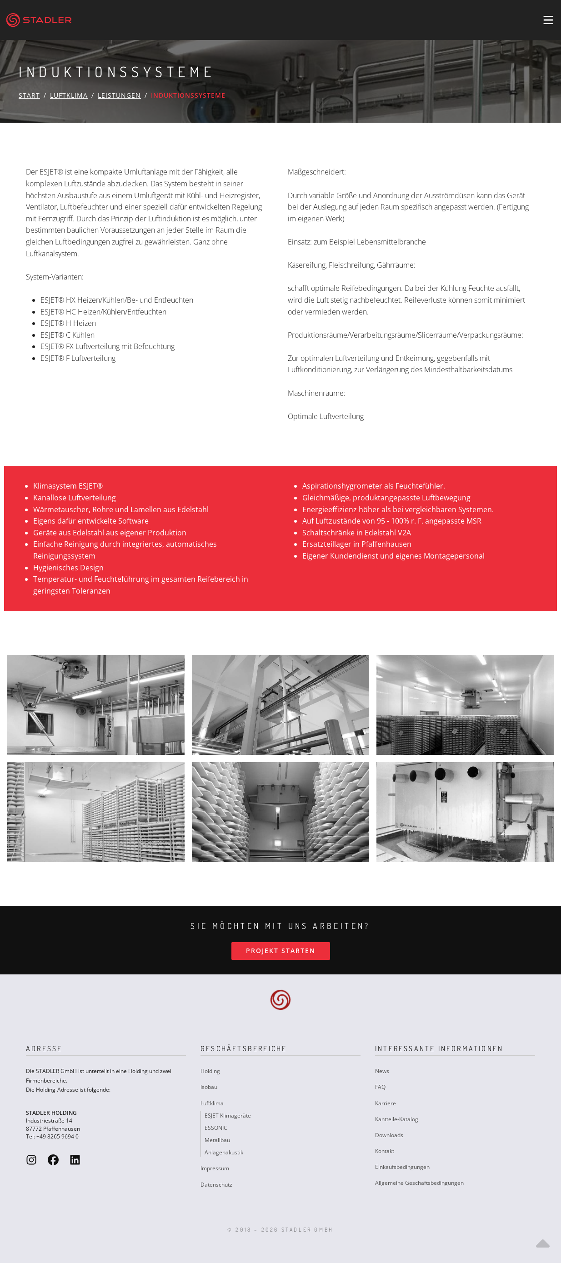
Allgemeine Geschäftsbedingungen (419, 1183)
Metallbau (217, 1140)
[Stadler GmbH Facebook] (53, 1159)
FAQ (380, 1087)
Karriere (385, 1103)
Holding (210, 1071)
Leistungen (119, 95)
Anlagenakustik (224, 1152)
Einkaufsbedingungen (402, 1167)
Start (29, 95)
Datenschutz (216, 1184)
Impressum (214, 1168)
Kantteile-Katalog (396, 1119)
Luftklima (69, 95)
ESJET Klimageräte (228, 1115)
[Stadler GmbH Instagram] (31, 1159)
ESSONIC (216, 1128)
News (382, 1071)
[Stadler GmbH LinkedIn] (75, 1159)
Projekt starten (281, 950)
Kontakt (384, 1151)
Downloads (389, 1135)
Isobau (208, 1087)
